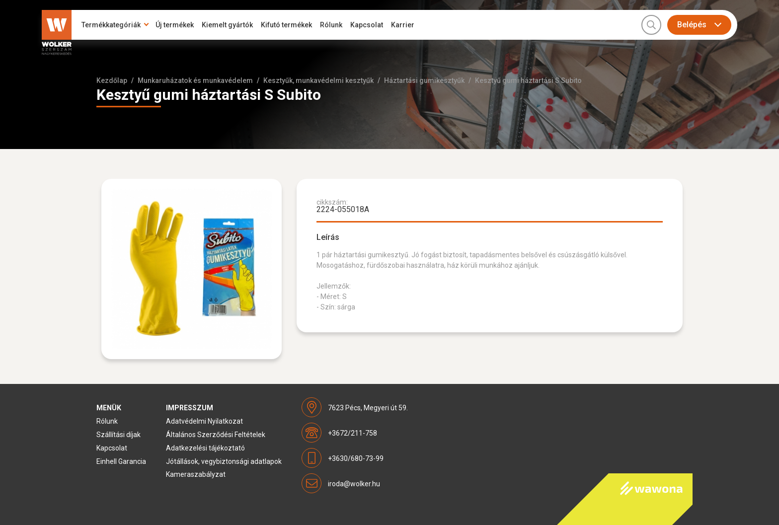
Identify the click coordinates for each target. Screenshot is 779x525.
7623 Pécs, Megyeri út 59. (368, 408)
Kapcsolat (366, 25)
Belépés (691, 24)
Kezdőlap (111, 80)
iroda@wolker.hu (354, 484)
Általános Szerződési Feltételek (215, 435)
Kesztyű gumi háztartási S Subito (528, 80)
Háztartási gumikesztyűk (424, 80)
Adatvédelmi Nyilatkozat (204, 421)
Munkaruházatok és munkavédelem (195, 80)
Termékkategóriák (111, 25)
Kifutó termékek (286, 25)
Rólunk (331, 25)
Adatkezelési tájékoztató (205, 448)
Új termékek (175, 25)
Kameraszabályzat (196, 474)
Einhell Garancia (121, 461)
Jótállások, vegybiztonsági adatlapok (224, 461)
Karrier (402, 25)
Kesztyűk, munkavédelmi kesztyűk (318, 80)
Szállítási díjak (118, 435)
